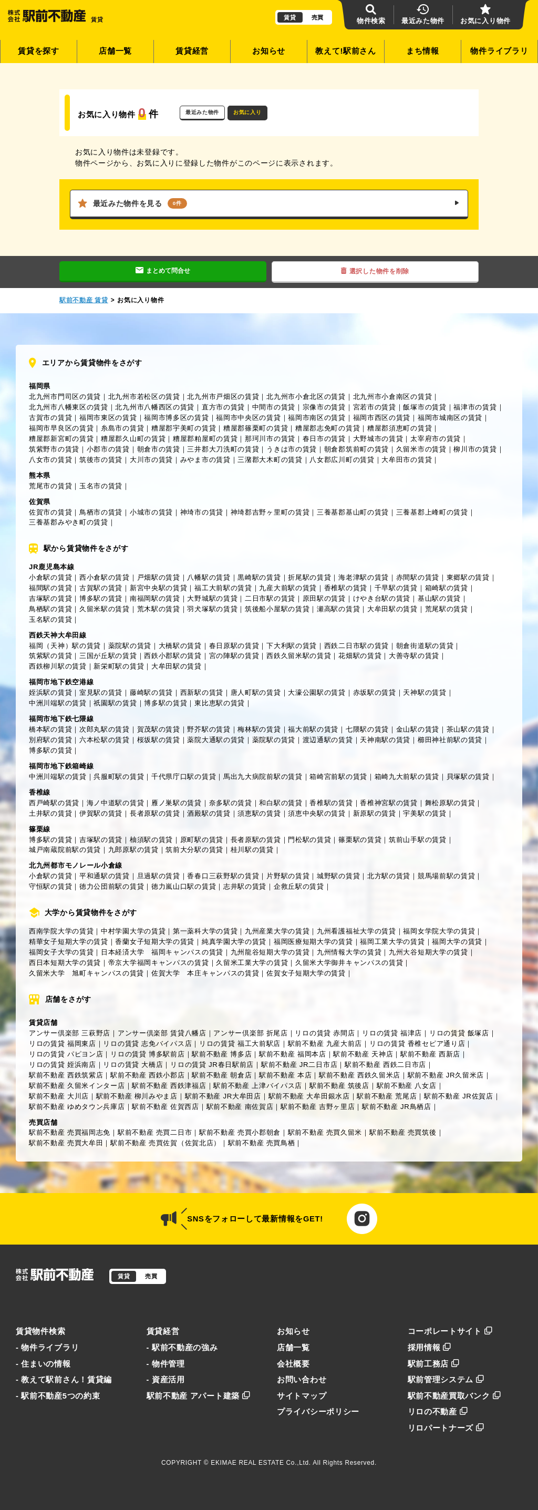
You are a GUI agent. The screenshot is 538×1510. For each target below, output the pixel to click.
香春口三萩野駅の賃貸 (223, 876)
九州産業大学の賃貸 (277, 931)
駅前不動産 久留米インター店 (77, 1086)
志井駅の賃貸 (244, 886)
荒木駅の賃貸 (158, 609)
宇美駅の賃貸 (424, 813)
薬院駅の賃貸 (129, 646)
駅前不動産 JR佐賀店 (458, 1096)
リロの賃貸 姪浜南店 (62, 1065)
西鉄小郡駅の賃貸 (173, 656)
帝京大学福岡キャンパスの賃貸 (158, 963)
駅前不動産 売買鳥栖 (261, 1143)
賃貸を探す (38, 51)
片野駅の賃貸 (287, 876)
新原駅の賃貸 (374, 813)
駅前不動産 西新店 (430, 1054)
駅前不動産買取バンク (454, 1396)
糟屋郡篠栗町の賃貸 (255, 428)
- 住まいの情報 (43, 1364)
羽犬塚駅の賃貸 (212, 609)
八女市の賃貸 (50, 460)
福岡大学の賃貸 (457, 942)
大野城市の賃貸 (378, 439)
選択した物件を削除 (375, 271)
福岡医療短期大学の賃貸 (313, 942)
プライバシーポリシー (318, 1412)
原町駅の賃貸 (201, 840)
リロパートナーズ (446, 1428)
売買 (318, 17)
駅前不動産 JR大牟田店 (223, 1096)
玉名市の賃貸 (100, 486)
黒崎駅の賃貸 (259, 577)
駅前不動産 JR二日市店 (299, 1065)
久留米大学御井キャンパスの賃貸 (349, 963)
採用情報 (430, 1347)
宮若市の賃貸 (374, 407)
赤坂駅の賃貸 (374, 692)
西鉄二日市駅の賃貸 (356, 646)
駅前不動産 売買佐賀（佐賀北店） (165, 1143)
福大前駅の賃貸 (313, 729)
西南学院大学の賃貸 (61, 931)
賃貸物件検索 (40, 1331)
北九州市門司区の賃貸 (65, 396)
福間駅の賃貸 (50, 588)
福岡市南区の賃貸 (317, 418)
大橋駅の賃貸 (180, 646)
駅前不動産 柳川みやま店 (137, 1096)
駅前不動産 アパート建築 (199, 1396)
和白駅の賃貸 (280, 803)
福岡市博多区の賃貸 (176, 418)
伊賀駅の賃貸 (100, 813)
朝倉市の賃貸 (158, 449)
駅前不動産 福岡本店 (292, 1054)
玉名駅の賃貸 (50, 619)
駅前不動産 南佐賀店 (240, 1107)
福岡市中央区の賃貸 (248, 418)
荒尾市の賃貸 (50, 486)
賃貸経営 (192, 51)
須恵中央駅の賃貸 (317, 813)
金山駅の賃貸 (417, 729)
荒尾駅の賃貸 (446, 609)
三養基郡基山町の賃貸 (353, 512)
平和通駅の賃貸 (104, 876)
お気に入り (247, 112)
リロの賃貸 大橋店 (133, 1065)
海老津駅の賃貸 (363, 577)
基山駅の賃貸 (439, 598)
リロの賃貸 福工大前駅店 (240, 1043)
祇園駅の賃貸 (115, 703)
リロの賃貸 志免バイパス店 (147, 1043)
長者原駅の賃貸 (155, 813)
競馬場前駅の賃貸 (446, 876)
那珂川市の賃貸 (270, 439)
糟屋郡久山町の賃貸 (133, 439)
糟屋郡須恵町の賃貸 (399, 428)
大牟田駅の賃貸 (392, 609)
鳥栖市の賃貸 (100, 512)
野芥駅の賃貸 (208, 729)
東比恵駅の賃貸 (219, 703)
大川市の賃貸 (151, 460)
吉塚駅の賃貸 (50, 598)
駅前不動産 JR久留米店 (446, 1075)
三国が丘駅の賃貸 (108, 656)
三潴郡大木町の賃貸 (269, 460)
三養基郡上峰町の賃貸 (432, 512)
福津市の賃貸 (474, 407)
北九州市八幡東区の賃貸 (68, 407)
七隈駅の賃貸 (367, 729)
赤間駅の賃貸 (417, 577)
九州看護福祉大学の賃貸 (356, 931)
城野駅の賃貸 (338, 876)
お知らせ (268, 51)
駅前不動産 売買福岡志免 (69, 1132)
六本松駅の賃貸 (104, 740)
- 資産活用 (166, 1379)
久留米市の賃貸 (421, 449)
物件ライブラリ (499, 51)
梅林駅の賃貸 (259, 729)
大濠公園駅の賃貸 (317, 692)
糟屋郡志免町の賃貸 (327, 428)
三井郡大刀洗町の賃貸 (223, 449)
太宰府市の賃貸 (435, 439)
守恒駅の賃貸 (50, 886)
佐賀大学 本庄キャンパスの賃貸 (205, 973)
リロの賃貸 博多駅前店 (147, 1054)
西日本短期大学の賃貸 (65, 963)
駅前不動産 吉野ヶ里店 (318, 1107)
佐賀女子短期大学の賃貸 (306, 973)
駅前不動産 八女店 (407, 1086)
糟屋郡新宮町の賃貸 (61, 439)
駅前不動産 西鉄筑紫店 (66, 1075)
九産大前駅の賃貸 (288, 588)
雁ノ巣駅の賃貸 (176, 803)
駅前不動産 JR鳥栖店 (396, 1107)
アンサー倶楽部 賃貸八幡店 (162, 1033)
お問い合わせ (301, 1379)
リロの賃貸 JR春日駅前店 (212, 1065)
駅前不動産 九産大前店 (325, 1043)
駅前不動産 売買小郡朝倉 (240, 1132)
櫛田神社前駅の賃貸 (450, 740)
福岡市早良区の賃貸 (61, 428)
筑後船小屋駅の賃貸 (277, 609)
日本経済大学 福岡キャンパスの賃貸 (162, 952)
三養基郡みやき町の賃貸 (68, 522)
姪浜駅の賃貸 (50, 692)
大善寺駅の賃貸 (414, 656)
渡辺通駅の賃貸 (328, 740)
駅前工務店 (434, 1364)
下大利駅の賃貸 (291, 646)
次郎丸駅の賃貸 (104, 729)
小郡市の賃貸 (108, 449)
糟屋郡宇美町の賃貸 (183, 428)
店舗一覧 (115, 51)
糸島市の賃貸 (122, 428)
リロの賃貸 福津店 (392, 1033)
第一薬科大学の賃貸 (205, 931)
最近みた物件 (202, 112)
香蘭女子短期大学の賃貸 (154, 942)
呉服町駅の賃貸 (119, 776)
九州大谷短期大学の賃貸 (428, 952)
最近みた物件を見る (269, 203)
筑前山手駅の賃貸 (418, 840)
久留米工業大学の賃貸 (252, 963)
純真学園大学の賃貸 (234, 942)
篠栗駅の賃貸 (359, 840)
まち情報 (422, 51)
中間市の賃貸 (273, 407)
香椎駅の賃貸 (345, 588)
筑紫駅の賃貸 (50, 656)
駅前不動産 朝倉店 (222, 1075)
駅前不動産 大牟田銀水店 (309, 1096)
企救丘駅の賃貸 (299, 886)
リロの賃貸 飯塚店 (459, 1033)
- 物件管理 (166, 1364)
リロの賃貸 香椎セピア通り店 (417, 1043)
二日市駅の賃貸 (270, 598)
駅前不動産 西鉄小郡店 (147, 1075)
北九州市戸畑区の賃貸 (223, 396)
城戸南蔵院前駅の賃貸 (65, 850)
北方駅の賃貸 (388, 876)
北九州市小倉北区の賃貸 (306, 396)
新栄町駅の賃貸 (119, 666)
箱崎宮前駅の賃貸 (338, 776)
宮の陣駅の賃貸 (234, 656)
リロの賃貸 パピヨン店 (66, 1054)
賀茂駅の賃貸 (158, 729)
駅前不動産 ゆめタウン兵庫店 (77, 1107)
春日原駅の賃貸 (234, 646)
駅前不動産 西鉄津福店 (169, 1086)
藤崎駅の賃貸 (151, 692)
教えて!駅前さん (345, 51)
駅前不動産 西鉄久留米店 (359, 1075)
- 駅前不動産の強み (182, 1347)
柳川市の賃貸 (474, 449)
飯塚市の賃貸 (424, 407)
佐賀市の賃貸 (50, 512)
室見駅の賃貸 (100, 692)
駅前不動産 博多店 (222, 1054)
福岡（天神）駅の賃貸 (65, 646)
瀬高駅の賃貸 (338, 609)
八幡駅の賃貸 (208, 577)
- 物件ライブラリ (47, 1347)
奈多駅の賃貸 (230, 803)
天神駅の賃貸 (424, 692)
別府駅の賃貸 (50, 740)
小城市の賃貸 (151, 512)
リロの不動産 (438, 1412)
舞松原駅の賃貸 (450, 803)
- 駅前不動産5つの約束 (58, 1396)
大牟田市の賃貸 (406, 460)
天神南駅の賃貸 (385, 740)
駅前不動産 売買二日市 (155, 1132)
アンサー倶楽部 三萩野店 (69, 1033)
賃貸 (290, 17)
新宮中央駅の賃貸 (159, 588)
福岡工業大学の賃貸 (392, 942)
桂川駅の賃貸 (252, 850)
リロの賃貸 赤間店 (325, 1033)
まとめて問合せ (163, 270)
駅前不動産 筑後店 (339, 1086)
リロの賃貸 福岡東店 (62, 1043)
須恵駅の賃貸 (259, 813)
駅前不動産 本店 (285, 1075)
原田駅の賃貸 (324, 598)
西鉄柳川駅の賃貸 (58, 666)
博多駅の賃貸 (100, 598)
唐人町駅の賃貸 (256, 692)
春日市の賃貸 (324, 439)
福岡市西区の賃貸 (382, 418)
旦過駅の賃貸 (158, 876)
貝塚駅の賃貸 (468, 776)
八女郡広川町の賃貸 (341, 460)
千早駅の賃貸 (396, 588)
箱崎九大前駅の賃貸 (407, 776)
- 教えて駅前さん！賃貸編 (64, 1379)
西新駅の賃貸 (201, 692)
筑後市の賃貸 (100, 460)
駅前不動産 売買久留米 (325, 1132)
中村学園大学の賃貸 (133, 931)
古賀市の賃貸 (50, 418)
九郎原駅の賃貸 (133, 850)
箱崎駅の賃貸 (446, 588)
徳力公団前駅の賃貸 (111, 886)
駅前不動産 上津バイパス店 (257, 1086)
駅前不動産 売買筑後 (403, 1132)
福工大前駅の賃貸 (223, 588)
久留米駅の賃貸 (104, 609)
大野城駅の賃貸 (212, 598)
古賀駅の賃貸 (100, 588)
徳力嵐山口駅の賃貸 (183, 886)
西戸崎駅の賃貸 (54, 803)
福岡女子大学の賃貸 (61, 952)
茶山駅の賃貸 (468, 729)
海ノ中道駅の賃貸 (115, 803)
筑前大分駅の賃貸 (194, 850)
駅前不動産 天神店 (363, 1054)
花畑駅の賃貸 (359, 656)
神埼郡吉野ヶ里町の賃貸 (270, 512)
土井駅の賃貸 (50, 813)
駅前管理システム (446, 1379)
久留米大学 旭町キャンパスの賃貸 (86, 973)
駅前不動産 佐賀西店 (165, 1107)
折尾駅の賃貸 (309, 577)
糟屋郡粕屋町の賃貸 (205, 439)
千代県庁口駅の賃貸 (183, 776)
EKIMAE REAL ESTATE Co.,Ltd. (261, 1462)
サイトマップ (301, 1396)
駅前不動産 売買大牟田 (66, 1143)
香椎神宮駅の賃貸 (389, 803)
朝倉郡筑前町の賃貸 (356, 449)
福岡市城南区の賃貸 (450, 418)
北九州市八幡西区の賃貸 (154, 407)
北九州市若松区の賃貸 (144, 396)
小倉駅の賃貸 (50, 577)
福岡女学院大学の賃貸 (439, 931)
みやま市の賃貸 (205, 460)
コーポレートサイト (450, 1331)
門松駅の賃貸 (309, 840)
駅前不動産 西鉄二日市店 (385, 1065)
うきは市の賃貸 (291, 449)
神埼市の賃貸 (201, 512)
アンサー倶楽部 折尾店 (250, 1033)
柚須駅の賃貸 (151, 840)
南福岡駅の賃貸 (155, 598)
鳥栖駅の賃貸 (50, 609)
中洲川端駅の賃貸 (58, 703)
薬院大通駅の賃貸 (216, 740)
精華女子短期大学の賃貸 (68, 942)
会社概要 (293, 1364)
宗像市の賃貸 (324, 407)
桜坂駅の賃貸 (158, 740)
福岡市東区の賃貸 (108, 418)
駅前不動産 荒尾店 (387, 1096)
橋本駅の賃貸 (50, 729)
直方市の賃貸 (223, 407)
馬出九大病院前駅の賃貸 (263, 776)
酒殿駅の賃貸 (208, 813)
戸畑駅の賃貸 (158, 577)
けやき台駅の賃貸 (382, 598)
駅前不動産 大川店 (59, 1096)
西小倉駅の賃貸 (104, 577)
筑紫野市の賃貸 (54, 449)
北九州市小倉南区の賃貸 (392, 396)
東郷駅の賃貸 (468, 577)
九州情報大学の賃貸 (349, 952)
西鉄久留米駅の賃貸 (298, 656)
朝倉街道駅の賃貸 (425, 646)
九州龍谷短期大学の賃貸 (270, 952)
